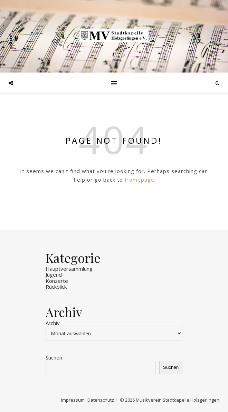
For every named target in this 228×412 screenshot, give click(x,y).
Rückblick (56, 286)
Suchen (54, 357)
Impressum (73, 400)
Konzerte (57, 280)
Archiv (53, 323)
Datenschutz (100, 400)
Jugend (54, 274)
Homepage (139, 179)
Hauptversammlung (69, 268)
